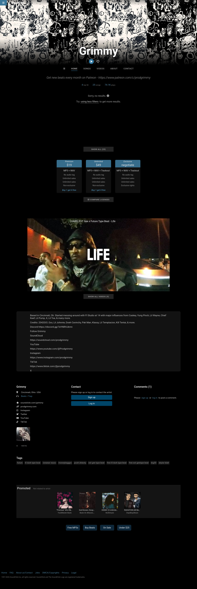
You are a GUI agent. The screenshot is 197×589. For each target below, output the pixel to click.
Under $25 (124, 527)
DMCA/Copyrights (50, 572)
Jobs (37, 572)
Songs (87, 68)
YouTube (25, 418)
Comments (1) (143, 386)
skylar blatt (164, 463)
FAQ (11, 572)
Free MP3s (72, 527)
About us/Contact (24, 572)
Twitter (24, 414)
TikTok (24, 422)
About (114, 68)
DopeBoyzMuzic (132, 513)
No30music (110, 513)
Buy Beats (90, 527)
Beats (23, 396)
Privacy (65, 572)
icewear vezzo (49, 463)
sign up (144, 398)
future (20, 463)
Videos (101, 68)
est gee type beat (97, 463)
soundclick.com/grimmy (32, 403)
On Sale (107, 527)
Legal (73, 572)
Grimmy (21, 386)
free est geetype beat (139, 463)
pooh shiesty (80, 463)
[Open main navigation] (3, 2)
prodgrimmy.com (29, 406)
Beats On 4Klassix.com (88, 513)
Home (74, 68)
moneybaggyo (65, 463)
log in (154, 398)
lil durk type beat (32, 463)
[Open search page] (194, 2)
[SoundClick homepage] (18, 3)
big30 (153, 463)
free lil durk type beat (117, 463)
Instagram (25, 410)
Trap (30, 396)
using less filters (90, 101)
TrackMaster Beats (65, 513)
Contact (129, 68)
